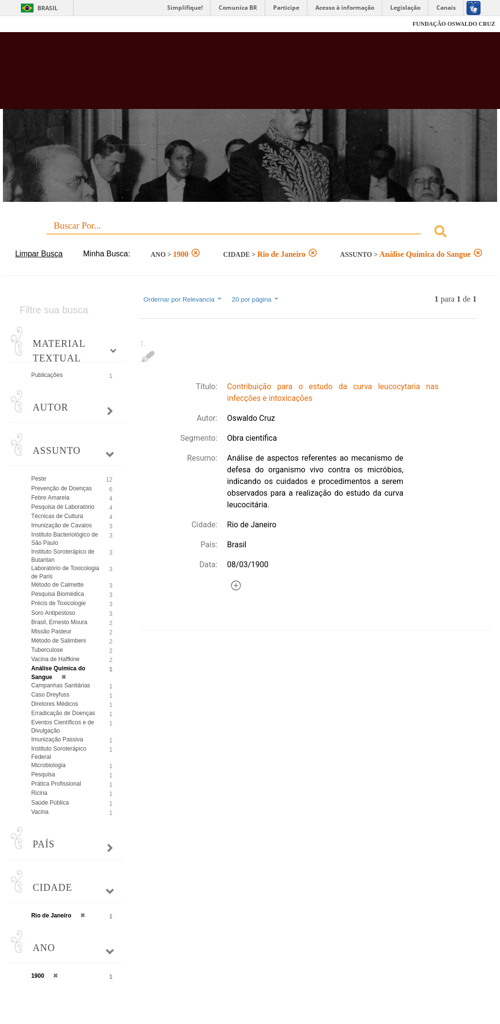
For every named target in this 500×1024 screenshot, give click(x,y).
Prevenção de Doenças (61, 488)
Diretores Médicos (54, 704)
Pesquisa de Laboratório (62, 506)
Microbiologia (48, 765)
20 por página (256, 299)
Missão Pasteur (51, 631)
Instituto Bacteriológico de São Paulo (64, 538)
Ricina (39, 793)
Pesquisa (43, 774)
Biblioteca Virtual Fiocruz (223, 75)
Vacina (40, 811)
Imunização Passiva (57, 739)
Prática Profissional (56, 783)
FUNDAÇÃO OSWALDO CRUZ (454, 23)
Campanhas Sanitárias (60, 685)
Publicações (47, 375)
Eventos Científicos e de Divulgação (62, 726)
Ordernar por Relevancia (183, 299)
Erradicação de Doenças (63, 713)
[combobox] (250, 232)
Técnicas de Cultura (57, 516)
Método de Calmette (57, 584)
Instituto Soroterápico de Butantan (62, 555)
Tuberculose (47, 650)
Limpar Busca (39, 254)
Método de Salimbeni (58, 640)
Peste (38, 478)
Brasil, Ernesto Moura (59, 622)
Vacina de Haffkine (55, 659)
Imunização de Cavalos (61, 525)
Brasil (47, 8)
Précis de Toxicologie (58, 603)
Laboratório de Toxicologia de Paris (65, 572)
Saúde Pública (50, 802)
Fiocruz (29, 24)
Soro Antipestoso (53, 613)
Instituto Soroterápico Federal (58, 752)
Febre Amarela (50, 497)
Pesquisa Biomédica (57, 594)
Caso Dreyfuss (50, 694)
